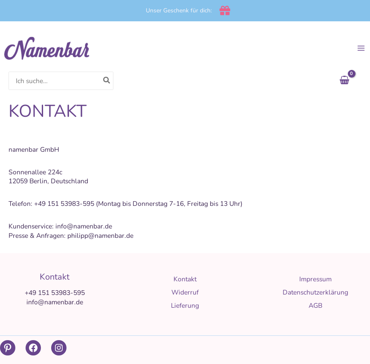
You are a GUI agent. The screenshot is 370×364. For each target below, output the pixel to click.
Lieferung (185, 305)
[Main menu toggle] (361, 48)
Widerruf (185, 292)
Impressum (315, 278)
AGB (315, 305)
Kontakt (185, 278)
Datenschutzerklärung (315, 292)
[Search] (107, 80)
